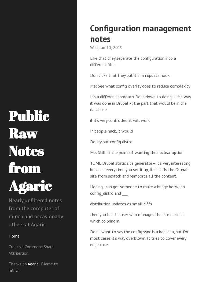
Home (14, 236)
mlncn (14, 270)
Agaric (33, 263)
